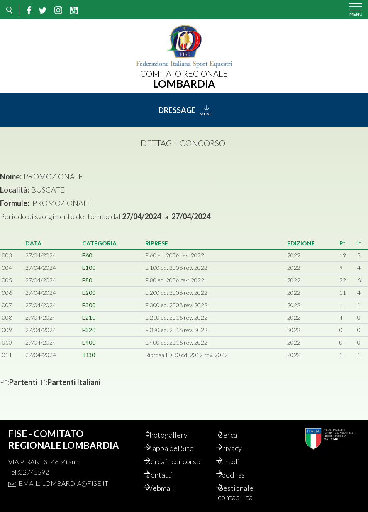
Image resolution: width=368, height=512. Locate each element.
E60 (87, 255)
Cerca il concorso (181, 461)
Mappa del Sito (178, 448)
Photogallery (175, 434)
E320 (88, 329)
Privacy (239, 448)
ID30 (88, 354)
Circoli (238, 461)
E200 (88, 292)
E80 (87, 280)
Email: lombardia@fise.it (63, 483)
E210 (88, 317)
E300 (88, 305)
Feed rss (240, 474)
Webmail (168, 487)
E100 (88, 267)
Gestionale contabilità (244, 492)
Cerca (236, 434)
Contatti (168, 474)
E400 (88, 342)
